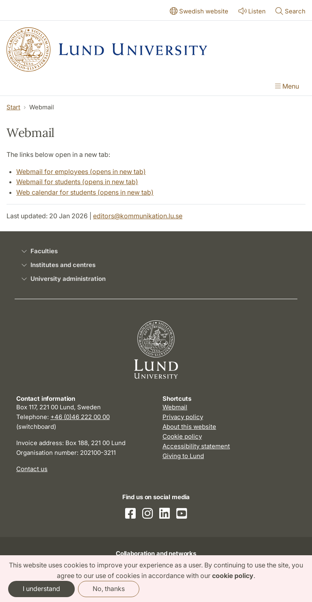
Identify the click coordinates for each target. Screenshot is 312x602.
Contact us (32, 469)
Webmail (174, 407)
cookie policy (233, 576)
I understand (41, 589)
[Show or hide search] (290, 11)
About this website (189, 426)
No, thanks (109, 589)
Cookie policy (182, 436)
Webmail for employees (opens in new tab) (81, 171)
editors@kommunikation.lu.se (137, 216)
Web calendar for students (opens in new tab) (85, 192)
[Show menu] (287, 87)
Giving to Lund (183, 456)
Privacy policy (182, 417)
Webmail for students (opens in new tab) (77, 182)
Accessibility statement (196, 446)
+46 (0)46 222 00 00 (80, 417)
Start (13, 107)
